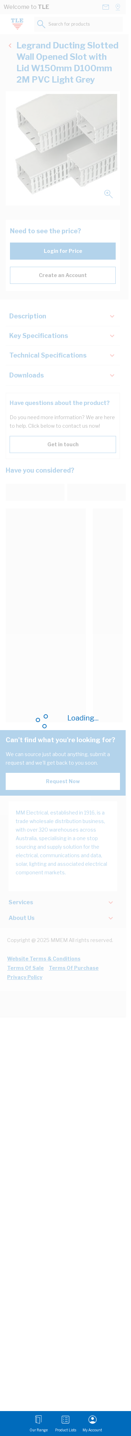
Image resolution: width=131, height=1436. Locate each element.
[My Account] (92, 1423)
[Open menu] (38, 1423)
